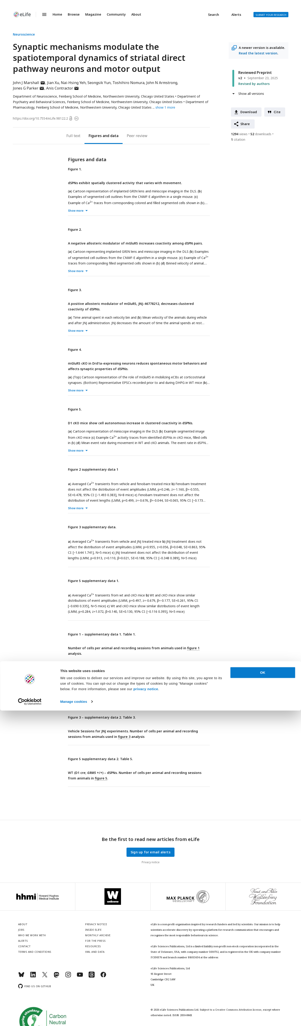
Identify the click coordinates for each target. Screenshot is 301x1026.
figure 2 (193, 689)
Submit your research (271, 15)
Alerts (236, 14)
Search (213, 14)
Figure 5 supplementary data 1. (93, 581)
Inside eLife (93, 929)
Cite (277, 112)
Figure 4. (75, 349)
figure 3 (124, 736)
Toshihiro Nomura (128, 82)
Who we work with (32, 935)
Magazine (93, 14)
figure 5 (101, 778)
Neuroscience (24, 34)
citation (238, 139)
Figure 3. (75, 290)
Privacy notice (151, 862)
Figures (95, 135)
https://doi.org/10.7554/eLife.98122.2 (40, 118)
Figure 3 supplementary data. (92, 527)
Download (248, 112)
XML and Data (94, 951)
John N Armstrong (161, 82)
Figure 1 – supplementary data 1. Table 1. (102, 634)
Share (245, 124)
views (239, 134)
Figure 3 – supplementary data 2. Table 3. (102, 717)
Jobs (21, 929)
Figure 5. (75, 409)
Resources (93, 946)
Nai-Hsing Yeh (73, 82)
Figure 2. (75, 229)
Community (116, 14)
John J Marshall (29, 82)
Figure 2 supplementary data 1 (93, 469)
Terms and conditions (34, 951)
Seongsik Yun (99, 82)
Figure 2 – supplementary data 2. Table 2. (102, 676)
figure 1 (193, 648)
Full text (73, 135)
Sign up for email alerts (150, 852)
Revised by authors (254, 84)
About (136, 14)
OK (262, 988)
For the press (95, 940)
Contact (24, 946)
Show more (76, 211)
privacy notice (145, 1004)
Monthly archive (98, 935)
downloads (260, 134)
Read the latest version (258, 53)
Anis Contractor (62, 88)
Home (57, 14)
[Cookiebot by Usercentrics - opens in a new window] (30, 1017)
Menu (41, 14)
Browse (74, 14)
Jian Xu (53, 82)
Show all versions (251, 93)
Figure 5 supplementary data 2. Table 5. (100, 759)
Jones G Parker (28, 88)
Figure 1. (75, 169)
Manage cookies (73, 1017)
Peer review (137, 135)
